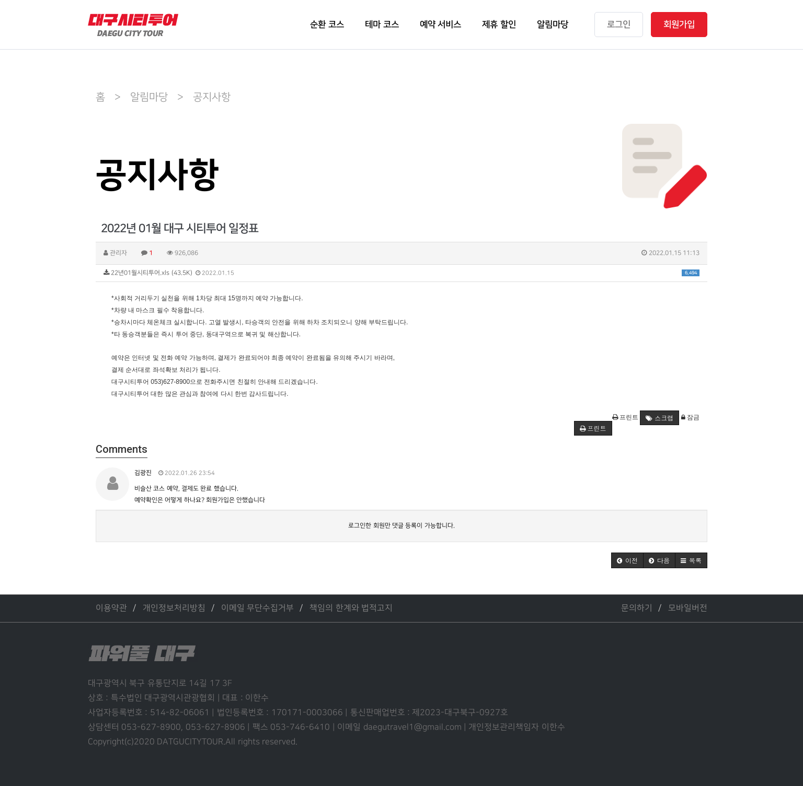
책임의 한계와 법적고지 (351, 608)
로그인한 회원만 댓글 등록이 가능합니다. (401, 525)
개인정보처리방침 (174, 608)
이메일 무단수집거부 (257, 608)
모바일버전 (687, 608)
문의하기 (636, 608)
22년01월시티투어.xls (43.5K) (401, 272)
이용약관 (111, 608)
